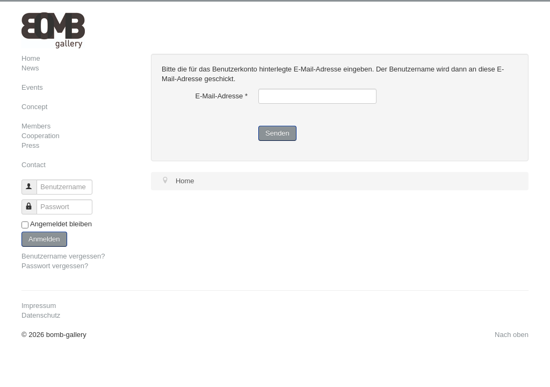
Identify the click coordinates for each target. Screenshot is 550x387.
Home (30, 58)
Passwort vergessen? (54, 266)
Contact (33, 165)
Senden (277, 133)
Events (32, 87)
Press (30, 145)
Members (35, 126)
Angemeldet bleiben (61, 224)
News (30, 68)
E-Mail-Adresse (221, 96)
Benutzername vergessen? (63, 256)
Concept (34, 107)
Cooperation (40, 136)
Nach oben (512, 335)
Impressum (38, 306)
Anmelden (44, 239)
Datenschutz (40, 315)
